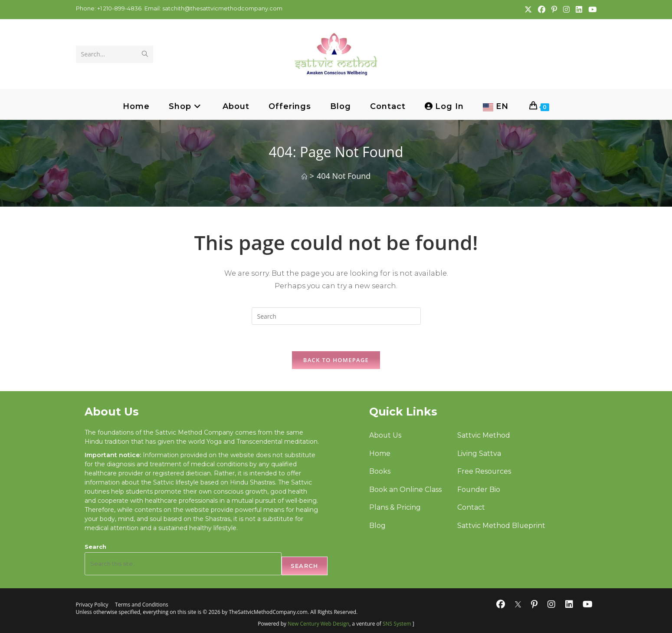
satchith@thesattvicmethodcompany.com (222, 8)
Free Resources (484, 472)
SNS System (397, 623)
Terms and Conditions (141, 605)
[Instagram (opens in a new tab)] (566, 9)
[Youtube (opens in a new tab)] (591, 9)
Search (95, 546)
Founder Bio (478, 490)
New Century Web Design (318, 623)
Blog (377, 526)
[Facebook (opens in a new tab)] (541, 9)
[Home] (304, 177)
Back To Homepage (336, 360)
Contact (471, 508)
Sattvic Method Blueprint (501, 526)
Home (379, 453)
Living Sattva (479, 453)
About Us (385, 435)
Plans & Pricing (395, 508)
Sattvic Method (483, 435)
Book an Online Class (405, 490)
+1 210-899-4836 (118, 8)
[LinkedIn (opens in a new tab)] (578, 9)
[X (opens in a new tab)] (527, 9)
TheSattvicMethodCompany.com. (269, 612)
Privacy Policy (92, 605)
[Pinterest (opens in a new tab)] (554, 9)
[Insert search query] (336, 316)
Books (379, 472)
